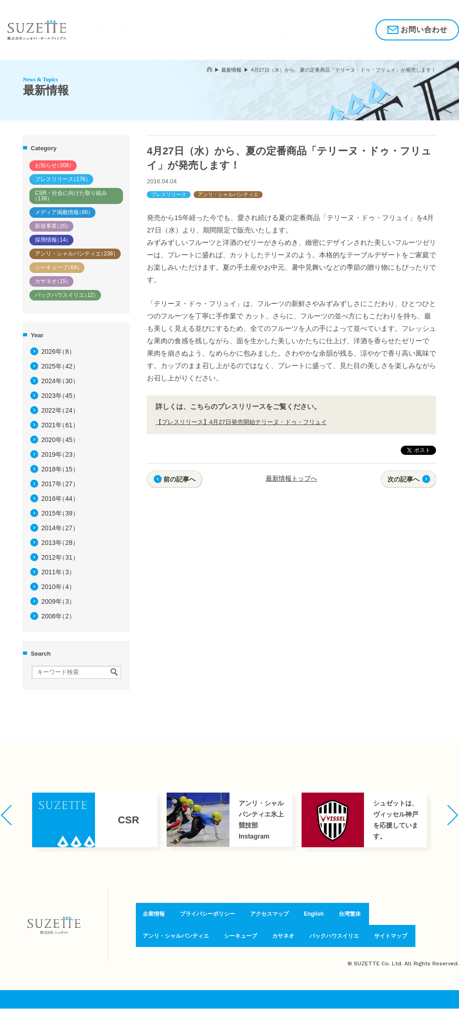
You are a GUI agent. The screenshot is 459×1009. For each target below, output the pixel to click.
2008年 (58, 616)
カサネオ (53, 281)
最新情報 (231, 70)
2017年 (60, 483)
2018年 (60, 469)
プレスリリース (63, 179)
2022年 (60, 410)
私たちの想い (107, 29)
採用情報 (340, 29)
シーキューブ (58, 267)
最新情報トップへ (291, 478)
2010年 (58, 586)
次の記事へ (403, 479)
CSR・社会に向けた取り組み (69, 196)
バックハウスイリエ (67, 295)
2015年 (60, 513)
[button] (6, 815)
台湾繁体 (349, 915)
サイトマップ (395, 935)
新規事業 (53, 226)
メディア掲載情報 (64, 212)
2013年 (60, 542)
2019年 (60, 454)
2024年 (60, 381)
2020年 (60, 439)
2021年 (60, 425)
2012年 (60, 557)
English (314, 915)
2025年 (60, 366)
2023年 (60, 395)
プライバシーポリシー (205, 915)
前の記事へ (179, 479)
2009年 (58, 601)
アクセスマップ (269, 915)
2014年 (60, 528)
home (209, 69)
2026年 (58, 351)
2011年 (58, 572)
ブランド (219, 29)
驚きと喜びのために (167, 29)
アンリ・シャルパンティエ (76, 253)
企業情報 (253, 29)
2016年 (60, 498)
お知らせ (54, 165)
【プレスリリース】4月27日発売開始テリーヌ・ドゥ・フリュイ (241, 422)
